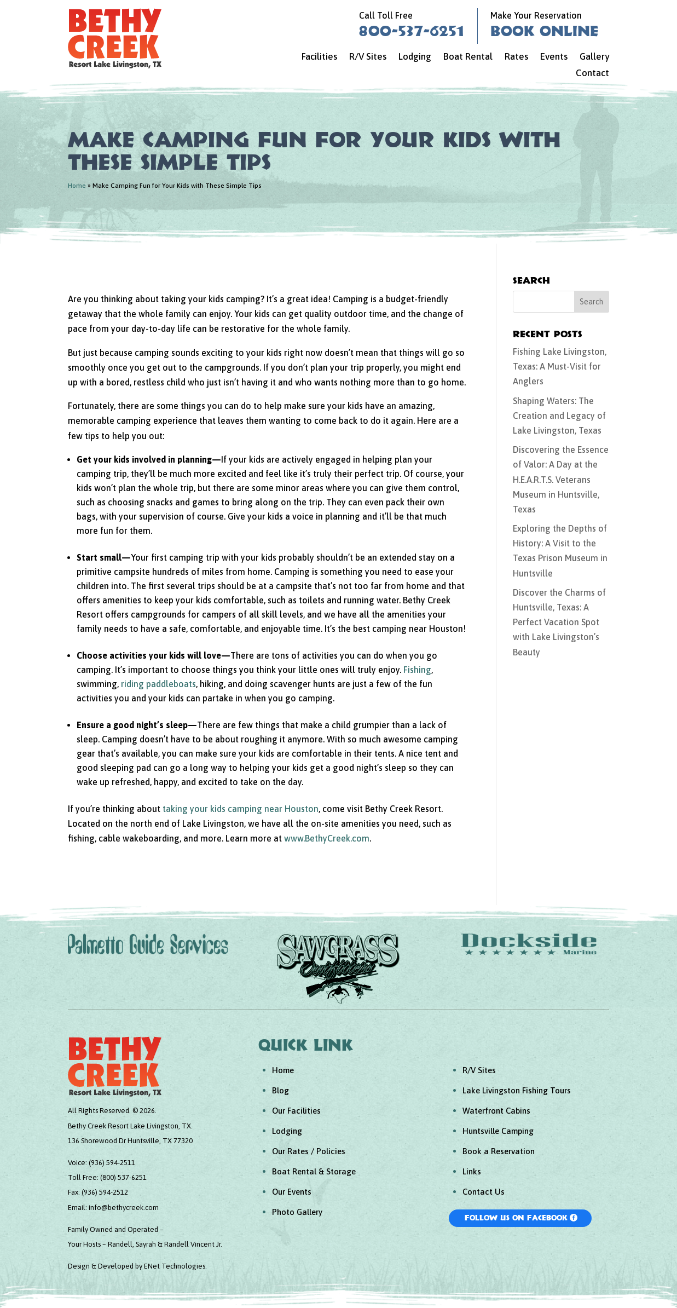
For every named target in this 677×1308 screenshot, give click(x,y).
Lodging (414, 57)
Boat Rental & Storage (314, 1171)
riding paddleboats (158, 684)
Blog (280, 1090)
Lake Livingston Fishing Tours (516, 1090)
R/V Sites (367, 57)
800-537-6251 (411, 30)
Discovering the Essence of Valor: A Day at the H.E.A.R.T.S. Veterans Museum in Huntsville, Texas (561, 479)
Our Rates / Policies (308, 1151)
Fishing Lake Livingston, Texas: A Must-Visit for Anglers (559, 366)
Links (471, 1171)
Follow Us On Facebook (516, 1217)
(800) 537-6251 (123, 1177)
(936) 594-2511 (112, 1163)
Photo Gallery (297, 1212)
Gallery (594, 57)
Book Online (544, 30)
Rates (516, 57)
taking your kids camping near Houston (241, 809)
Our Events (291, 1191)
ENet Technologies (174, 1266)
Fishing (417, 670)
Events (554, 57)
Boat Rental (468, 57)
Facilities (319, 57)
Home (77, 185)
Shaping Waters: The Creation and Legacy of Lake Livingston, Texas (559, 415)
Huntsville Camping (498, 1131)
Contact (592, 73)
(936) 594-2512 (105, 1192)
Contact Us (483, 1191)
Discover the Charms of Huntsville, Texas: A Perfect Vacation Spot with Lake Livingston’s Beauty (559, 622)
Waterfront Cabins (496, 1110)
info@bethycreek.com (124, 1207)
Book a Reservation (498, 1151)
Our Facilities (296, 1110)
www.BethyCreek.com (326, 838)
